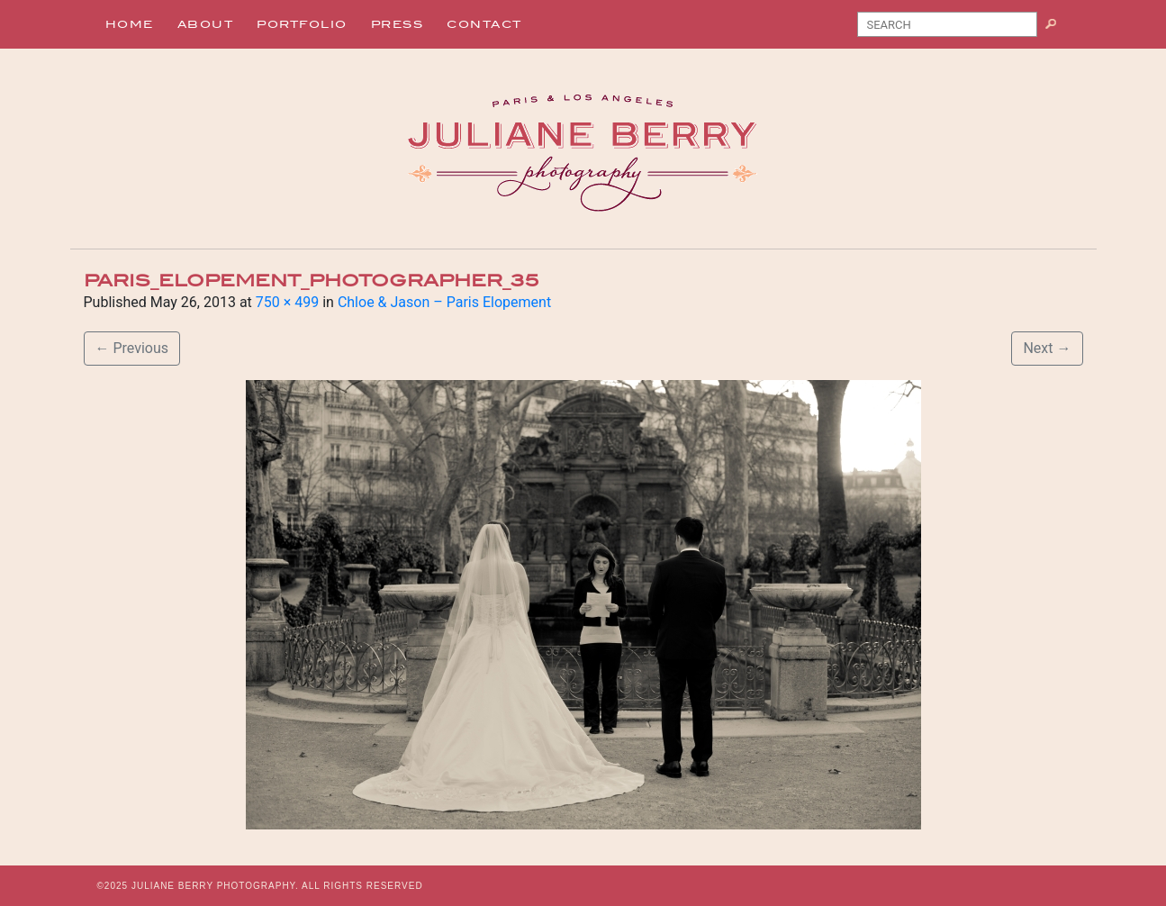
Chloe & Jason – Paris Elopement (444, 302)
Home (129, 24)
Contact (484, 24)
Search (1057, 28)
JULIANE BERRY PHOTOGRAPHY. (215, 886)
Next (1047, 348)
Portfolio (302, 24)
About (205, 24)
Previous (132, 348)
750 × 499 (287, 302)
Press (397, 24)
